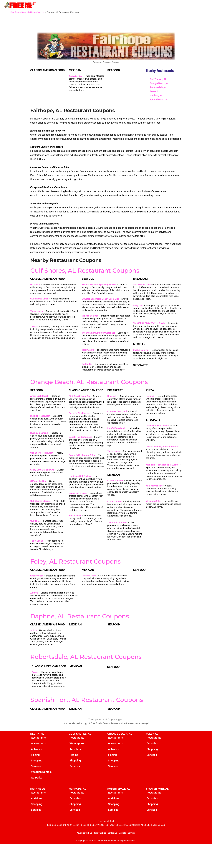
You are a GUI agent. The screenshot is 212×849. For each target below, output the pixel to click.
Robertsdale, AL (158, 87)
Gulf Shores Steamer (40, 504)
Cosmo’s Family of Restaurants (162, 449)
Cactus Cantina (76, 76)
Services (36, 770)
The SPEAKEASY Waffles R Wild (149, 326)
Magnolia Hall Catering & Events (162, 467)
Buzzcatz (112, 399)
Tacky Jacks (36, 314)
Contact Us (113, 838)
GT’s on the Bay (38, 484)
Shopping (36, 764)
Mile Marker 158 (154, 488)
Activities (36, 752)
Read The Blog (99, 838)
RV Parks (36, 782)
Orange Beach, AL (159, 83)
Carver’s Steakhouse (79, 416)
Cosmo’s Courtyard (117, 414)
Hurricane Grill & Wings (80, 479)
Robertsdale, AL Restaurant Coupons (86, 659)
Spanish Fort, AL (159, 99)
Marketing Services (129, 838)
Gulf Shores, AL (158, 79)
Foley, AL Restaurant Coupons (75, 564)
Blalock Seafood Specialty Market (99, 287)
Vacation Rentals (41, 776)
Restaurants (38, 741)
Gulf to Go (87, 367)
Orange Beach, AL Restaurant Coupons (89, 385)
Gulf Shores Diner (39, 301)
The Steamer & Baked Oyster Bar (98, 336)
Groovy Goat (36, 578)
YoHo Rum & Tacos (117, 525)
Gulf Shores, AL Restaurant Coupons (84, 273)
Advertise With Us (81, 838)
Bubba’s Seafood (39, 436)
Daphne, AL (156, 95)
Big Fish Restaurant (40, 418)
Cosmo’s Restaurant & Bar (82, 458)
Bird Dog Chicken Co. (79, 399)
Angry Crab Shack (39, 399)
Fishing (35, 758)
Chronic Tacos (114, 504)
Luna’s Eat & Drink (78, 496)
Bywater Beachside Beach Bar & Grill (100, 302)
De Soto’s (35, 287)
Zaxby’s (34, 329)
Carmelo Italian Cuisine (157, 428)
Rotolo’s (150, 399)
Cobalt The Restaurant (41, 455)
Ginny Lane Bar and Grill (42, 472)
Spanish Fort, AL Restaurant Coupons (86, 703)
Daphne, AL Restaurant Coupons (79, 619)
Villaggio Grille (153, 504)
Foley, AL (155, 91)
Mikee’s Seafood (90, 318)
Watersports (38, 746)
